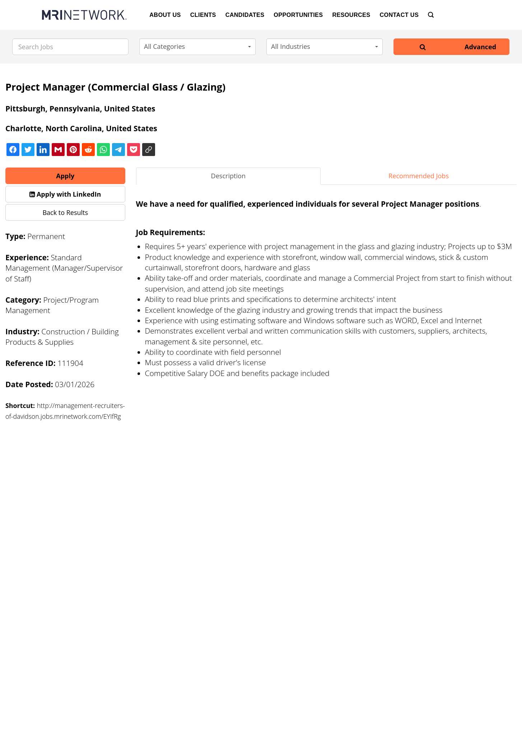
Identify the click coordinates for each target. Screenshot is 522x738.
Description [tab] (228, 175)
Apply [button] (65, 175)
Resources (351, 15)
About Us (165, 15)
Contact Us (399, 15)
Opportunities (298, 15)
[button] (197, 46)
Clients (203, 15)
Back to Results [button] (65, 212)
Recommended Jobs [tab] (418, 175)
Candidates (245, 15)
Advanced (480, 46)
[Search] (431, 15)
